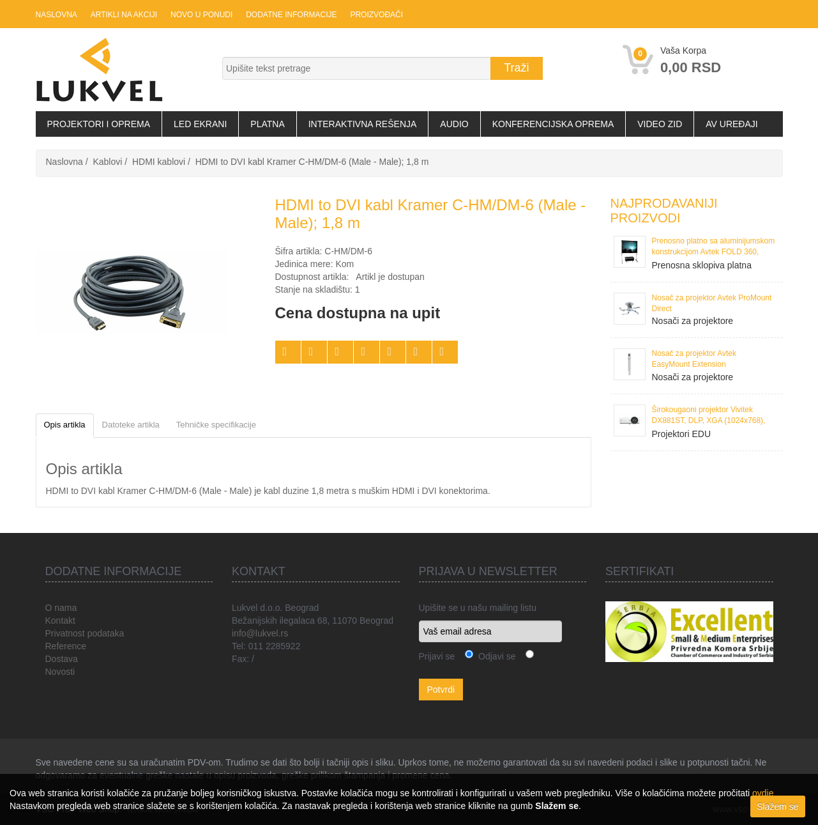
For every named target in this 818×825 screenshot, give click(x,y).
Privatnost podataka (85, 633)
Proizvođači (374, 14)
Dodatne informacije (290, 14)
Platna (267, 124)
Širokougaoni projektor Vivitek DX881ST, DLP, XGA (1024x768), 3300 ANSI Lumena (709, 416)
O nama (61, 608)
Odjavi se (494, 656)
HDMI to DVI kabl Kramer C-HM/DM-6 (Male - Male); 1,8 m (312, 162)
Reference (66, 646)
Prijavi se (437, 656)
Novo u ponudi (200, 14)
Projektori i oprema (99, 124)
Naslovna (56, 14)
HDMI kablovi (158, 162)
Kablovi (107, 162)
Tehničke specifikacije (216, 424)
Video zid (659, 124)
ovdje (762, 793)
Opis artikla (65, 424)
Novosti (60, 672)
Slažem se (777, 806)
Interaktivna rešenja (362, 124)
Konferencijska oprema (553, 124)
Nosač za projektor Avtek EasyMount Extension (694, 359)
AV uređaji (731, 124)
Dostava (61, 659)
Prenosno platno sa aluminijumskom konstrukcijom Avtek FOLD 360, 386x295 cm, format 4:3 (713, 247)
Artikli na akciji (123, 14)
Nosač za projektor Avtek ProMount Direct (712, 303)
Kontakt (60, 620)
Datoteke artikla (131, 424)
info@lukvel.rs (260, 633)
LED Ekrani (200, 124)
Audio (454, 124)
